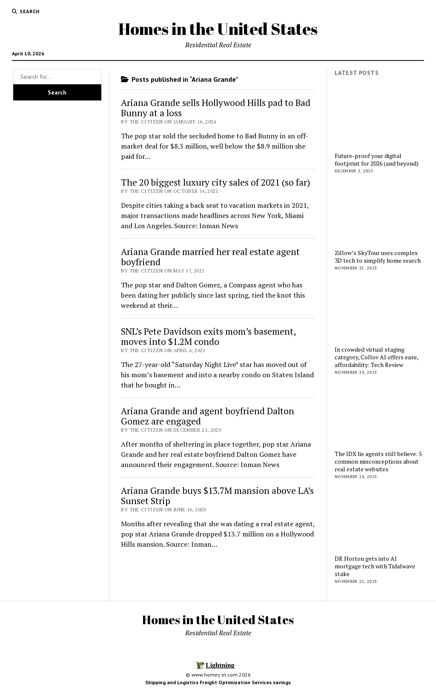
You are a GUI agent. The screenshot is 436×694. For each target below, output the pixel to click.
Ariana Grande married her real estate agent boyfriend (210, 257)
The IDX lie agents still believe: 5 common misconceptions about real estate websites (378, 461)
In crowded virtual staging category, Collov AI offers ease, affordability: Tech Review (376, 357)
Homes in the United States (218, 29)
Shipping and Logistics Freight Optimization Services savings (218, 682)
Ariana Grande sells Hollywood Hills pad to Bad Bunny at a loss (215, 108)
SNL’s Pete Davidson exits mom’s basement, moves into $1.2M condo (208, 336)
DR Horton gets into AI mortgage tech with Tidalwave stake (375, 566)
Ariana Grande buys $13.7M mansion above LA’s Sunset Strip (217, 496)
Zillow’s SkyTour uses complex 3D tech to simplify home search (378, 256)
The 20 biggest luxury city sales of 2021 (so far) (215, 182)
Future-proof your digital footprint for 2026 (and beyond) (377, 159)
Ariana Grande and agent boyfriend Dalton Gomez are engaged (207, 416)
